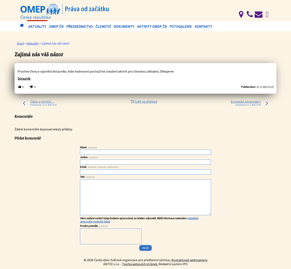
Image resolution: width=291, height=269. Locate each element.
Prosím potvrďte (94, 226)
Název (88, 147)
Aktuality (37, 26)
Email (99, 167)
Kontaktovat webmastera (189, 260)
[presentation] (111, 237)
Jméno (89, 157)
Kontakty (203, 26)
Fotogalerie (181, 26)
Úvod (21, 25)
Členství (103, 26)
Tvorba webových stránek (139, 264)
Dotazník (24, 79)
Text (87, 177)
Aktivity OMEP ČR (152, 26)
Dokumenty (124, 26)
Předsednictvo (79, 26)
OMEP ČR (56, 26)
